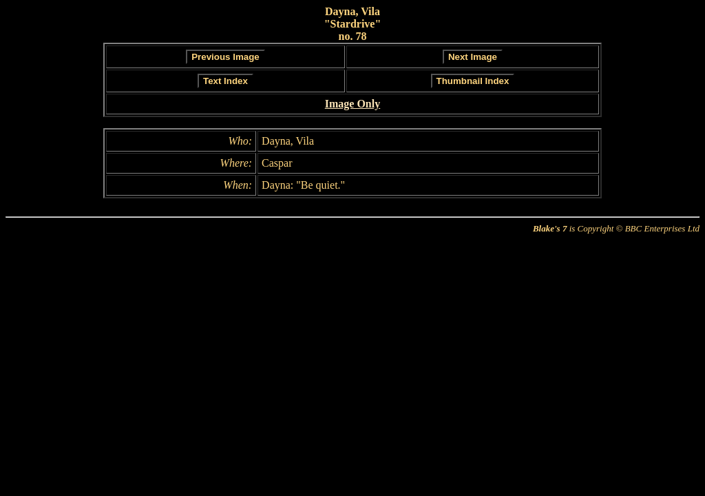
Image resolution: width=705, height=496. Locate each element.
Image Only (352, 104)
